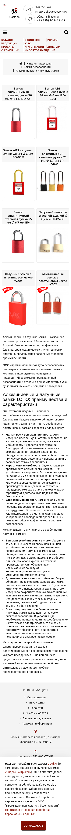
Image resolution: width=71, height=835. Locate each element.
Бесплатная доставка (37, 718)
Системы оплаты (37, 713)
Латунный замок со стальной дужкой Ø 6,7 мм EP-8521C (52, 216)
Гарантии (37, 708)
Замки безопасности (37, 67)
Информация (34, 47)
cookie (52, 764)
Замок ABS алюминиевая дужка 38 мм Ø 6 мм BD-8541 (53, 94)
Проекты (8, 47)
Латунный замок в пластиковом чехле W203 (18, 277)
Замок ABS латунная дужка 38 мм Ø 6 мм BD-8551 (18, 154)
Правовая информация (37, 723)
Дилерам (53, 47)
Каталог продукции (9, 41)
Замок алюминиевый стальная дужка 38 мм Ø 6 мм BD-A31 (18, 94)
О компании (10, 50)
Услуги (52, 40)
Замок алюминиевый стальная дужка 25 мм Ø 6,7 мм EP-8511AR (18, 219)
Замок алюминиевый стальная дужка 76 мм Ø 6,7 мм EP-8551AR (52, 157)
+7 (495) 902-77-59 (51, 20)
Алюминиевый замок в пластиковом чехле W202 (52, 279)
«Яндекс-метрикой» (18, 772)
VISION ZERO (36, 702)
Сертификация (37, 697)
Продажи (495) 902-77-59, (35, 756)
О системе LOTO (32, 41)
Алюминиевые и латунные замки (37, 71)
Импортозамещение (39, 50)
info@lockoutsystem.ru (51, 12)
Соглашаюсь (33, 826)
